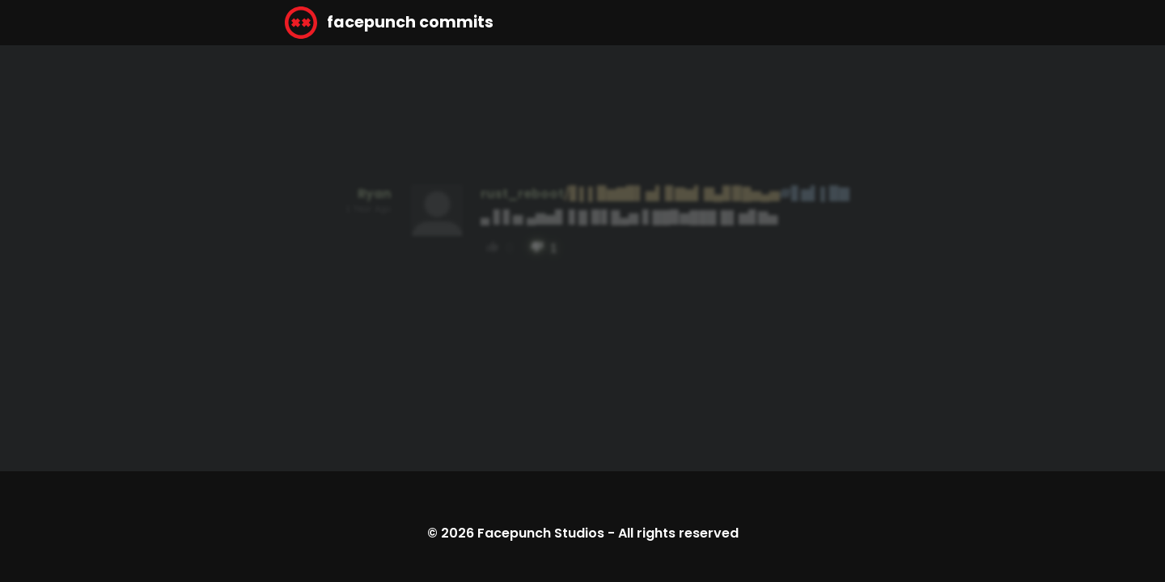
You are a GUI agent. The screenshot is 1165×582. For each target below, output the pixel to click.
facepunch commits (389, 22)
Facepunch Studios (540, 533)
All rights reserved (678, 533)
